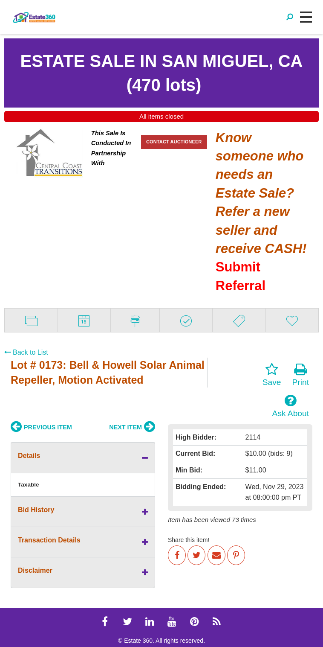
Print (300, 375)
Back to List (26, 352)
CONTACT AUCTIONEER (174, 141)
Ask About (290, 406)
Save (271, 375)
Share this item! (188, 539)
